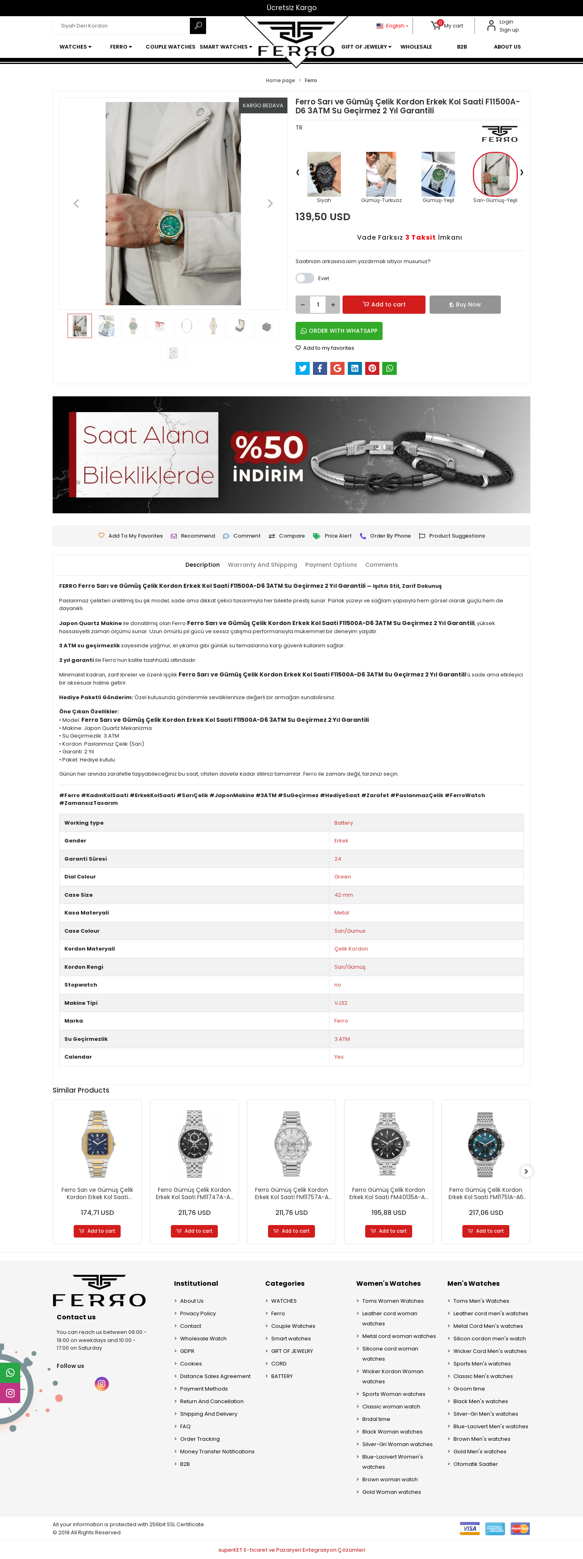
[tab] (197, 565)
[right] (530, 1172)
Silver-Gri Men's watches (485, 1414)
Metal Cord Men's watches (488, 1326)
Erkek (341, 840)
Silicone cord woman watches (390, 1354)
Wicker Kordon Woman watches (392, 1377)
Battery (343, 823)
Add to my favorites (325, 348)
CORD (279, 1364)
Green (342, 877)
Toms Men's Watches (481, 1301)
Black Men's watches (480, 1402)
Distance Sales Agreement (215, 1376)
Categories (284, 1284)
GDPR (187, 1351)
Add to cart (370, 304)
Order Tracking (200, 1439)
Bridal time (376, 1419)
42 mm (343, 895)
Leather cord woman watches (389, 1319)
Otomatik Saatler (475, 1464)
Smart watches (291, 1339)
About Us (192, 1301)
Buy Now (422, 304)
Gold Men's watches (479, 1452)
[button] (447, 26)
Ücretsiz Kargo (292, 8)
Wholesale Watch (203, 1339)
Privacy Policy (198, 1314)
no (337, 985)
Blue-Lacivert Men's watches (490, 1427)
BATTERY (282, 1376)
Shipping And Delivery (208, 1414)
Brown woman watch (390, 1480)
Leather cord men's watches (490, 1314)
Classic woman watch (391, 1407)
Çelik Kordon (351, 949)
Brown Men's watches (482, 1439)
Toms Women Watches (393, 1301)
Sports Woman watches (394, 1394)
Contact (190, 1326)
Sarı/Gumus (350, 931)
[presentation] (298, 172)
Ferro (341, 1021)
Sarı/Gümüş (350, 967)
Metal (341, 913)
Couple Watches (293, 1326)
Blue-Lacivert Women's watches (392, 1462)
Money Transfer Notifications (217, 1452)
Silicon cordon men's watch (489, 1339)
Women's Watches (388, 1284)
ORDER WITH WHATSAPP (339, 331)
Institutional (196, 1284)
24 (337, 859)
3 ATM (342, 1039)
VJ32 (340, 1003)
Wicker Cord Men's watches (490, 1351)
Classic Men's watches (483, 1376)
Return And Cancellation (212, 1402)
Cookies (191, 1364)
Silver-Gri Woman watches (397, 1444)
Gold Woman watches (391, 1492)
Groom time (469, 1389)
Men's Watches (473, 1284)
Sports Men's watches (482, 1364)
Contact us (76, 1317)
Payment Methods (204, 1389)
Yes (339, 1057)
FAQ (185, 1427)
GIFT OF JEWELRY (292, 1351)
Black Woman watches (392, 1432)
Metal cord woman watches (399, 1336)
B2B (185, 1464)
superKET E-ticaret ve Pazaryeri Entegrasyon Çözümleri (291, 1550)
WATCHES (284, 1301)
